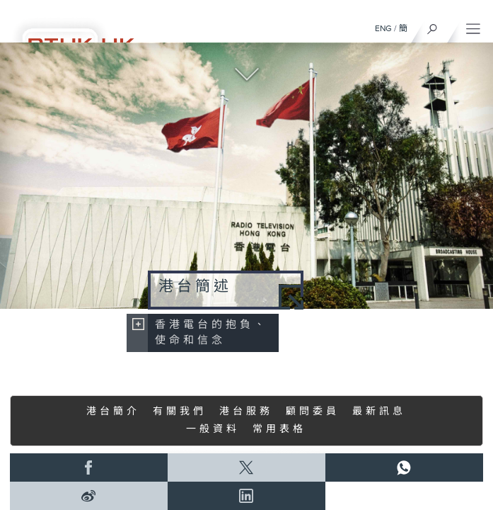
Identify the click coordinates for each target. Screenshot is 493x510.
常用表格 (279, 429)
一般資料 (213, 429)
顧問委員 (313, 411)
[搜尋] (432, 25)
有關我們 (180, 411)
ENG (383, 28)
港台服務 (246, 411)
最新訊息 (379, 411)
